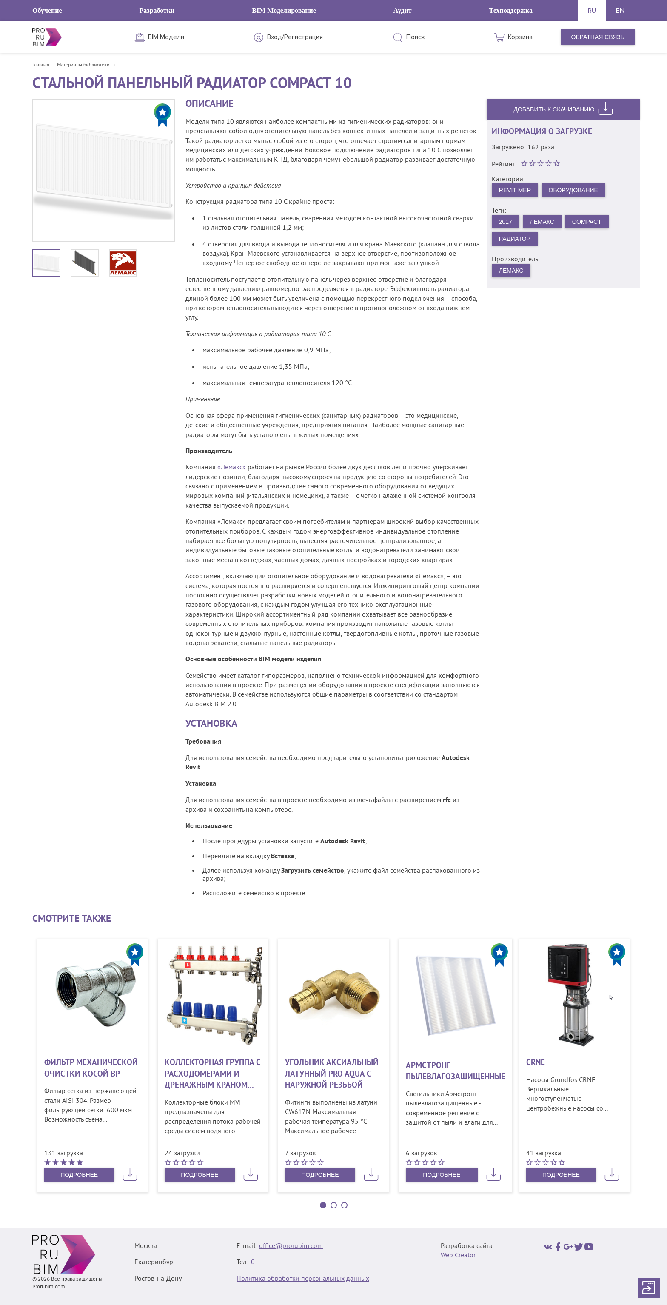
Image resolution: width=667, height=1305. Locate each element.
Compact (586, 221)
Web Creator (458, 1255)
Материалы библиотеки (83, 65)
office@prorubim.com (291, 1246)
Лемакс (542, 221)
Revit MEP (515, 190)
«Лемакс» (231, 467)
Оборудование (573, 190)
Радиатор (514, 238)
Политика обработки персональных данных (303, 1279)
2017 (505, 221)
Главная (40, 65)
